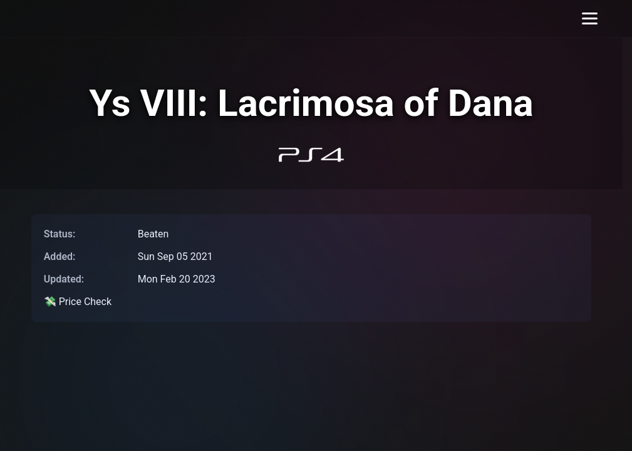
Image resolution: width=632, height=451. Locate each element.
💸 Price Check (77, 302)
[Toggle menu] (590, 18)
